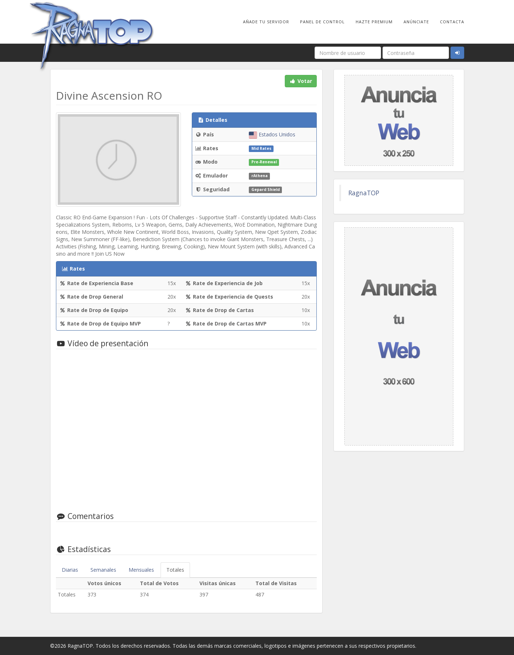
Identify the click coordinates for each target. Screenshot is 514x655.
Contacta (452, 21)
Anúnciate (416, 21)
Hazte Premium (374, 21)
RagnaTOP (363, 192)
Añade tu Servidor (266, 21)
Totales (175, 569)
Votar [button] (301, 80)
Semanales (103, 569)
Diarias (70, 569)
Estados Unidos (272, 134)
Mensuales (141, 569)
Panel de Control (322, 21)
